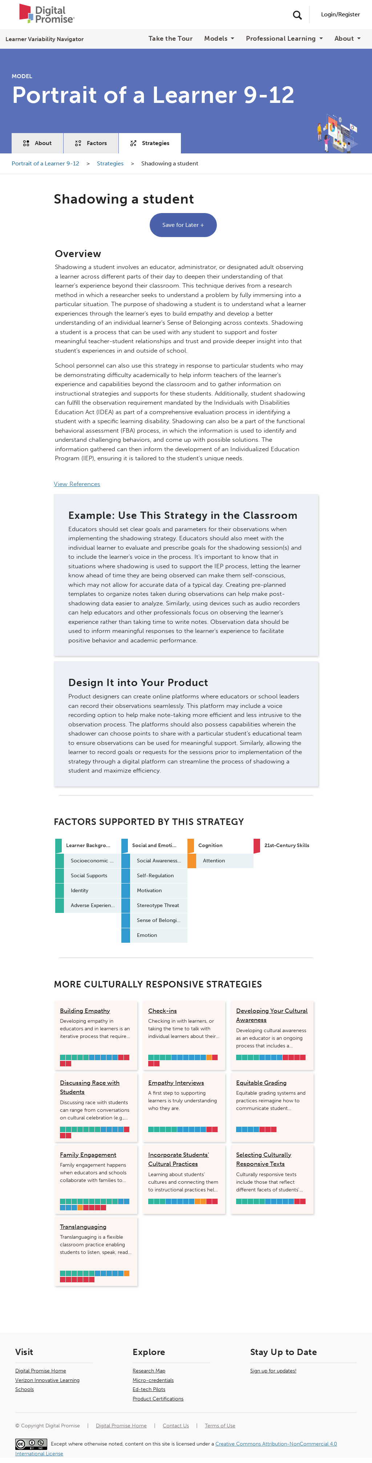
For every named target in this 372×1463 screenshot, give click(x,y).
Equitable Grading (261, 1082)
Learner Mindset (62, 1063)
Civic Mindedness (68, 1063)
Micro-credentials (153, 1380)
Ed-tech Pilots (149, 1389)
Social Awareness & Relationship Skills (91, 1057)
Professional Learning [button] (282, 39)
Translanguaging (83, 1226)
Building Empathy (85, 1010)
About (37, 143)
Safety (62, 1129)
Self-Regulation (180, 1057)
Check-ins (162, 1010)
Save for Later (183, 224)
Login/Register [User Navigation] (340, 14)
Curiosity (297, 1057)
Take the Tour (171, 39)
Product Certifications (158, 1399)
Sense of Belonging (109, 1057)
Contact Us (176, 1426)
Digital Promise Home (40, 1371)
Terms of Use (220, 1426)
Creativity (121, 1057)
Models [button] (216, 39)
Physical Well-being (86, 1201)
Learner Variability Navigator (44, 39)
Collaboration (303, 1057)
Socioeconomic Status (62, 1057)
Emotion (115, 1057)
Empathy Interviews (176, 1082)
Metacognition (80, 1207)
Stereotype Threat (103, 1057)
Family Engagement (88, 1154)
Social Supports (68, 1057)
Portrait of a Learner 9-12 (46, 163)
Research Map (149, 1371)
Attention (209, 1057)
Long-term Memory (197, 1201)
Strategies (149, 143)
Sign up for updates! (273, 1371)
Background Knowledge (239, 1057)
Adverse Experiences (86, 1057)
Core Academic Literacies (126, 1057)
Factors (91, 143)
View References (77, 484)
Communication (156, 1063)
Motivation (97, 1057)
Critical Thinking (291, 1057)
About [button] (345, 39)
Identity (74, 1057)
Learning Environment (91, 1129)
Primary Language (80, 1057)
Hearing (109, 1201)
